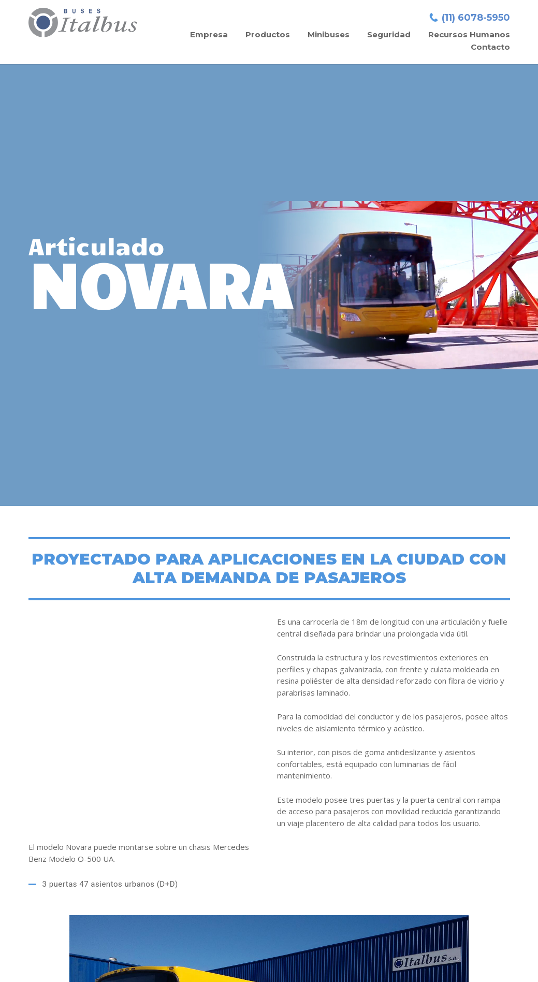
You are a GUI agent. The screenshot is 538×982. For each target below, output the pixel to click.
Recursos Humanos (469, 34)
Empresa (209, 34)
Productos (267, 34)
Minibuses (329, 34)
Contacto (490, 47)
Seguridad (389, 34)
